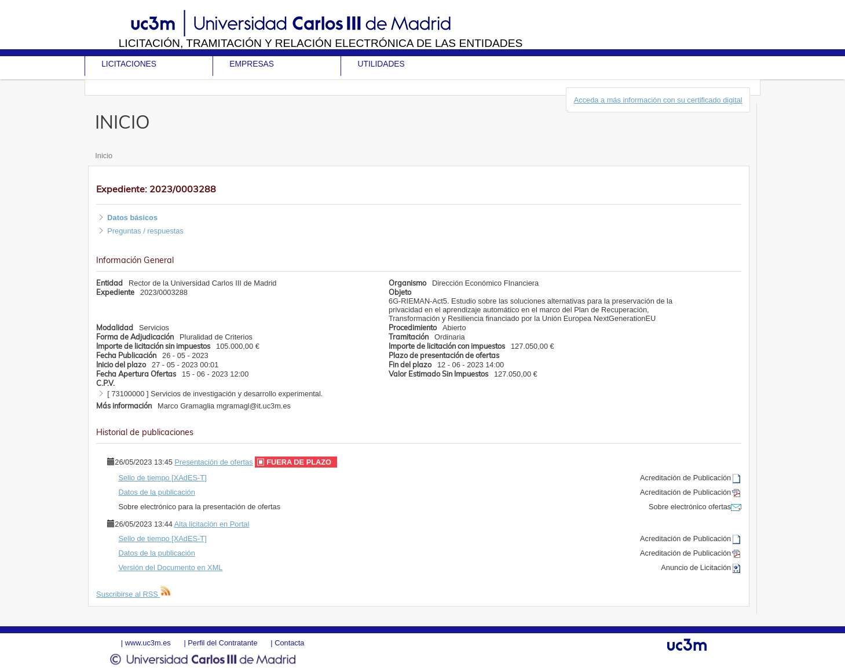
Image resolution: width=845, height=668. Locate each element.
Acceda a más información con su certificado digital (658, 100)
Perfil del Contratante (222, 642)
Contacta (289, 642)
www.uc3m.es (148, 642)
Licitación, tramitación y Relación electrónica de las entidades (321, 43)
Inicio (103, 155)
